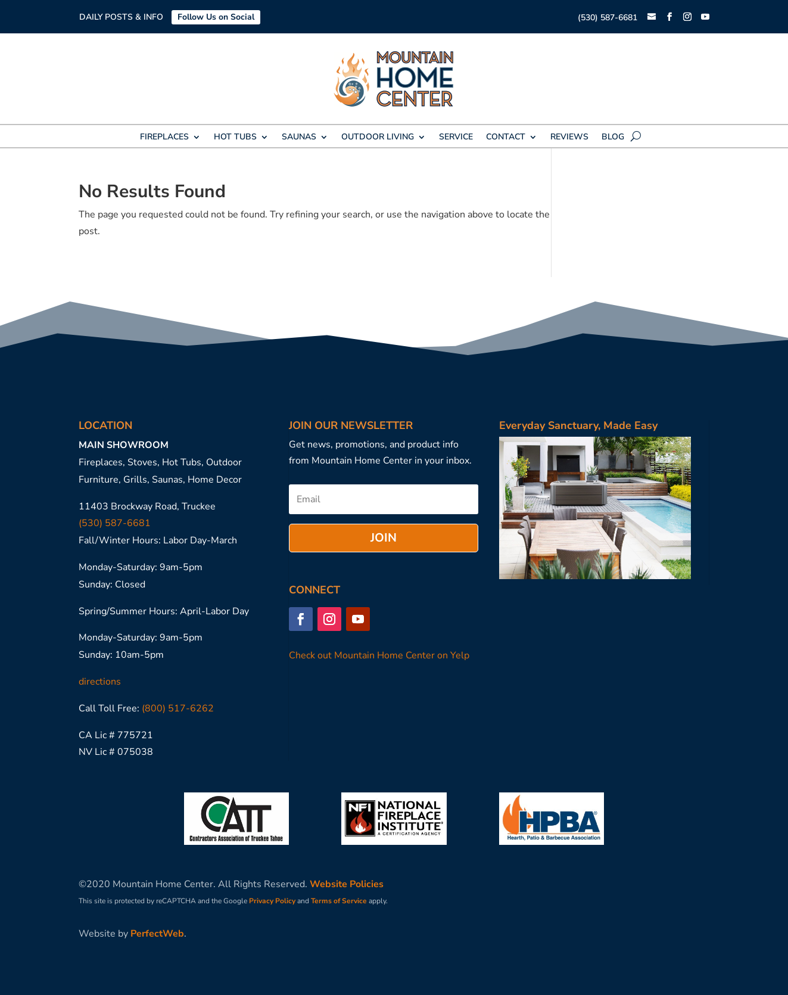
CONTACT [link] (505, 137)
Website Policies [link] (347, 884)
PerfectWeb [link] (157, 933)
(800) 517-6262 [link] (178, 708)
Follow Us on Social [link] (215, 17)
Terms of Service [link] (339, 901)
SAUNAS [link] (299, 137)
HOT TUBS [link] (235, 137)
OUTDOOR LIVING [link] (377, 137)
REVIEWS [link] (569, 137)
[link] (651, 17)
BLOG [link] (613, 137)
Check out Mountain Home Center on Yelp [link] (379, 655)
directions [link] (100, 681)
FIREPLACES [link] (164, 137)
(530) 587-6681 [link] (607, 17)
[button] (669, 17)
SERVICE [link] (456, 137)
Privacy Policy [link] (272, 901)
